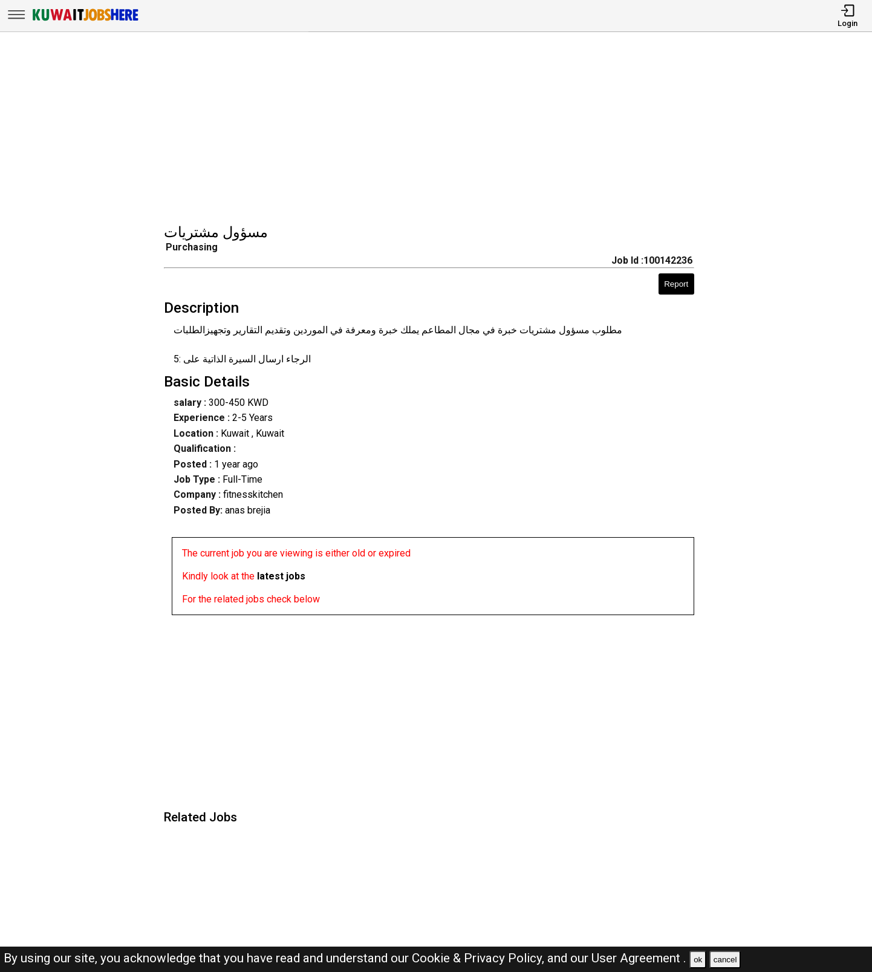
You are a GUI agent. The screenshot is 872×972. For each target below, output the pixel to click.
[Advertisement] (440, 129)
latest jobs (281, 576)
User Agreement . (638, 958)
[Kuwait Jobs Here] (85, 19)
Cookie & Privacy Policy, (479, 958)
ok (698, 959)
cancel (725, 959)
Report (676, 284)
